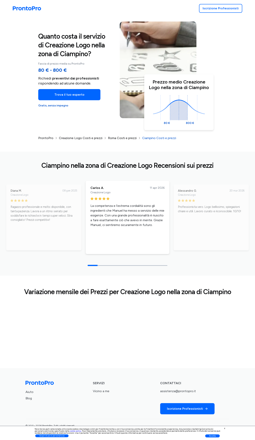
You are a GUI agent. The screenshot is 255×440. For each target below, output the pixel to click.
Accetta (212, 436)
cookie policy (75, 431)
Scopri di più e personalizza (52, 435)
